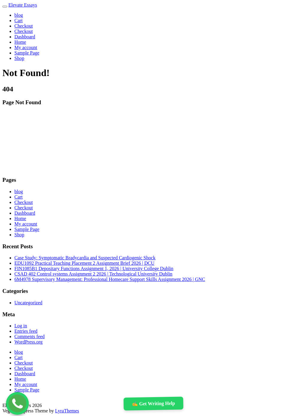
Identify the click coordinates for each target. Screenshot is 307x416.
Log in (20, 325)
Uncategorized (28, 302)
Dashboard (24, 36)
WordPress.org (28, 341)
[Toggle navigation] (4, 6)
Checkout (23, 25)
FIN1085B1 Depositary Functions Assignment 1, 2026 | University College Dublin (93, 268)
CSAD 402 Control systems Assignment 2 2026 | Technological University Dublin (93, 273)
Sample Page (26, 52)
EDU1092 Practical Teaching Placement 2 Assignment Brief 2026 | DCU (84, 263)
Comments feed (29, 336)
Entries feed (25, 331)
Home (20, 42)
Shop (19, 58)
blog (18, 15)
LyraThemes (67, 410)
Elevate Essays (22, 4)
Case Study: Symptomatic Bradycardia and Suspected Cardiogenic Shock (85, 257)
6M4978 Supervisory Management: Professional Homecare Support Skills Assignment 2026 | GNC (109, 279)
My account (25, 47)
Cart (18, 20)
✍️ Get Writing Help (153, 403)
